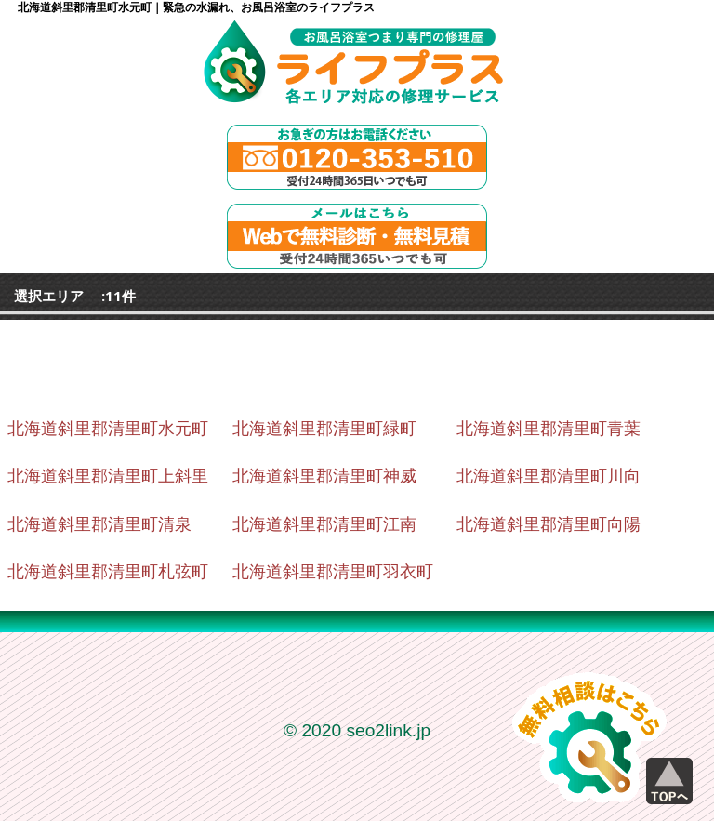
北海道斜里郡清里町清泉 (99, 524)
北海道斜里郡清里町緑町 (324, 428)
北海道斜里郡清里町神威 (324, 476)
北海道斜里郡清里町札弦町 (107, 572)
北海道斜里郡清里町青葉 (548, 428)
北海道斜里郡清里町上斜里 (107, 476)
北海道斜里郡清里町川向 (548, 476)
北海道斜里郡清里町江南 (324, 524)
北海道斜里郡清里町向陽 (548, 524)
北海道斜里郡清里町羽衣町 (332, 572)
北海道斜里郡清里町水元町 (107, 428)
